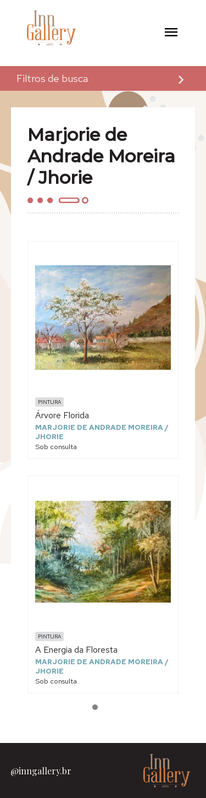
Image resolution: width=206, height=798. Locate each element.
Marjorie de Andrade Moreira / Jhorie (102, 432)
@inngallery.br (40, 771)
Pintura (49, 402)
